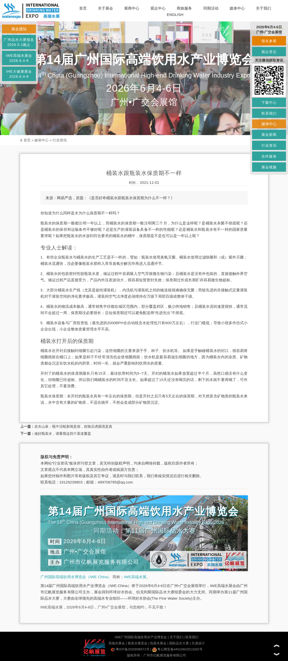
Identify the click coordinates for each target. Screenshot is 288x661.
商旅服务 (184, 8)
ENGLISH (175, 14)
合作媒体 (269, 156)
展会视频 (269, 167)
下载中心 (269, 102)
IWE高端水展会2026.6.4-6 (19, 58)
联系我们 (191, 637)
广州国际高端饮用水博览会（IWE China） (76, 577)
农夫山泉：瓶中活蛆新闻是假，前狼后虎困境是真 (73, 426)
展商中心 (131, 8)
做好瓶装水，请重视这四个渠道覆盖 (62, 433)
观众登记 (269, 52)
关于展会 (105, 8)
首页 (83, 8)
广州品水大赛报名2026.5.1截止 (19, 42)
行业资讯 (60, 140)
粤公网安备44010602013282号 (177, 649)
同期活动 (210, 8)
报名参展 (269, 41)
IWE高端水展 (135, 577)
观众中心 (158, 8)
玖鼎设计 (198, 643)
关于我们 (263, 8)
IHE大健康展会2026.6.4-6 (19, 74)
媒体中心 (237, 8)
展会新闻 (269, 135)
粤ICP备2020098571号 (130, 649)
